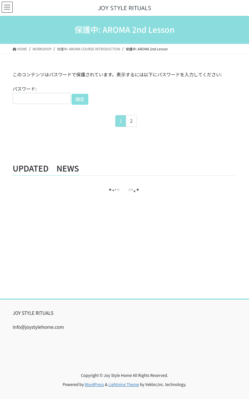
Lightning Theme (123, 384)
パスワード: (42, 94)
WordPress (94, 384)
